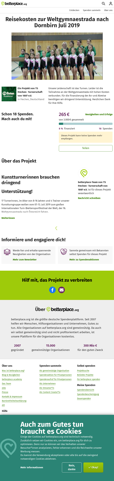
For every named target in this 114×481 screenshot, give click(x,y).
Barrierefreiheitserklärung (14, 401)
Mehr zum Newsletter (25, 259)
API (3, 405)
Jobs (4, 388)
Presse (5, 392)
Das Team (6, 383)
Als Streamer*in (46, 388)
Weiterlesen (8, 217)
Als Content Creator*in (49, 392)
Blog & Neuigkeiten (11, 375)
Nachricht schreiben (89, 198)
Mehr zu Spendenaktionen (84, 259)
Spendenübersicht (85, 389)
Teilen (85, 148)
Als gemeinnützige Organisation (54, 370)
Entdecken (74, 10)
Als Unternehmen (47, 383)
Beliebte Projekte (85, 375)
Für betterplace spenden (88, 379)
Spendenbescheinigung (88, 394)
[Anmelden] (111, 3)
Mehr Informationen (31, 467)
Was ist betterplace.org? (13, 370)
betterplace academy (12, 379)
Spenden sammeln (91, 10)
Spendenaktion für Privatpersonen (55, 375)
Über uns (108, 10)
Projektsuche (83, 370)
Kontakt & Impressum (12, 396)
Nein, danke (71, 467)
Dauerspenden (84, 398)
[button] (52, 290)
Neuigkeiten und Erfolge (99, 114)
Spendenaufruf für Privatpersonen (55, 379)
